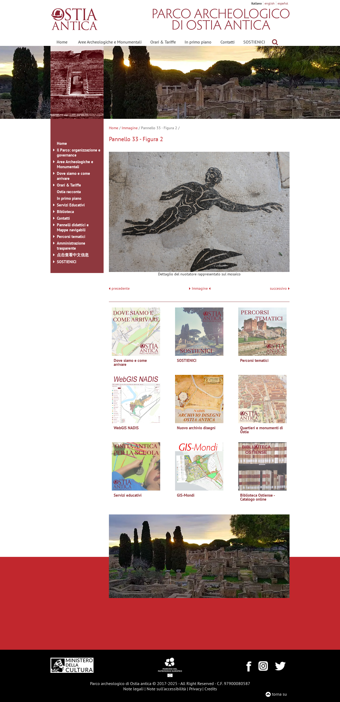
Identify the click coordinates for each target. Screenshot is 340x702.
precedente (121, 288)
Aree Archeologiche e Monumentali (110, 42)
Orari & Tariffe (163, 42)
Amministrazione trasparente (71, 246)
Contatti (227, 42)
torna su (279, 694)
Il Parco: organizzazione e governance (78, 153)
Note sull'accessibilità (166, 688)
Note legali (133, 688)
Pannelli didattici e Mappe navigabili (73, 227)
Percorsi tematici (71, 236)
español (283, 3)
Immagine (130, 127)
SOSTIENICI (254, 42)
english (270, 3)
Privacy (195, 688)
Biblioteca (65, 211)
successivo (280, 288)
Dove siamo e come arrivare (73, 176)
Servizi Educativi (71, 204)
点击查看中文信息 (73, 254)
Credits (211, 688)
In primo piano (198, 42)
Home (62, 42)
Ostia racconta (69, 191)
